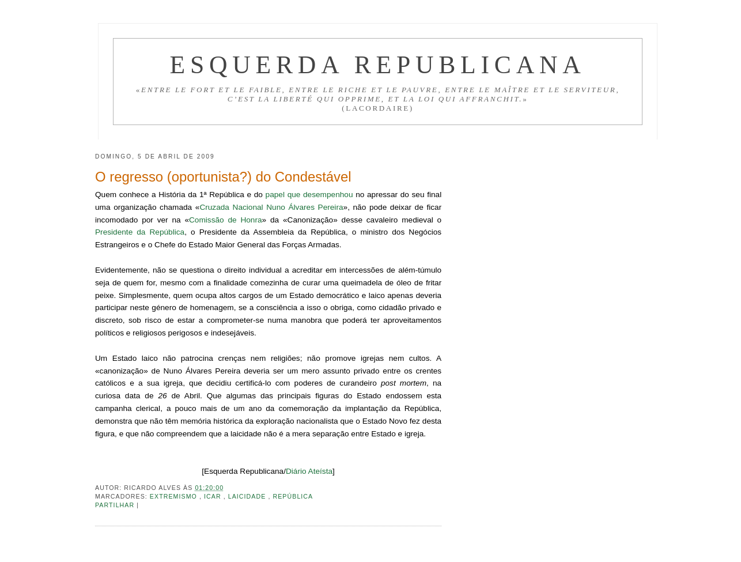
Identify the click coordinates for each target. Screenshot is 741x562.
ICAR (214, 496)
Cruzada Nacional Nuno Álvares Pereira (271, 207)
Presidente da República (139, 232)
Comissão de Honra (225, 220)
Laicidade (248, 496)
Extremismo (174, 496)
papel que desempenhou (309, 194)
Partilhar (116, 504)
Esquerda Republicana (378, 64)
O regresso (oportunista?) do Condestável (223, 176)
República (293, 496)
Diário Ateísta (309, 471)
